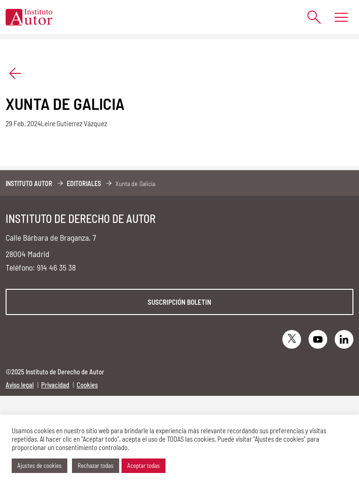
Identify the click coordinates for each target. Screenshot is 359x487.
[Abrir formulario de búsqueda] (309, 17)
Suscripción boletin (179, 302)
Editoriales (84, 183)
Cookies (87, 385)
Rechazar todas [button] (96, 465)
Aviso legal (20, 385)
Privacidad (55, 385)
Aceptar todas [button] (143, 465)
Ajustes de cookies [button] (39, 465)
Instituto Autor (29, 183)
